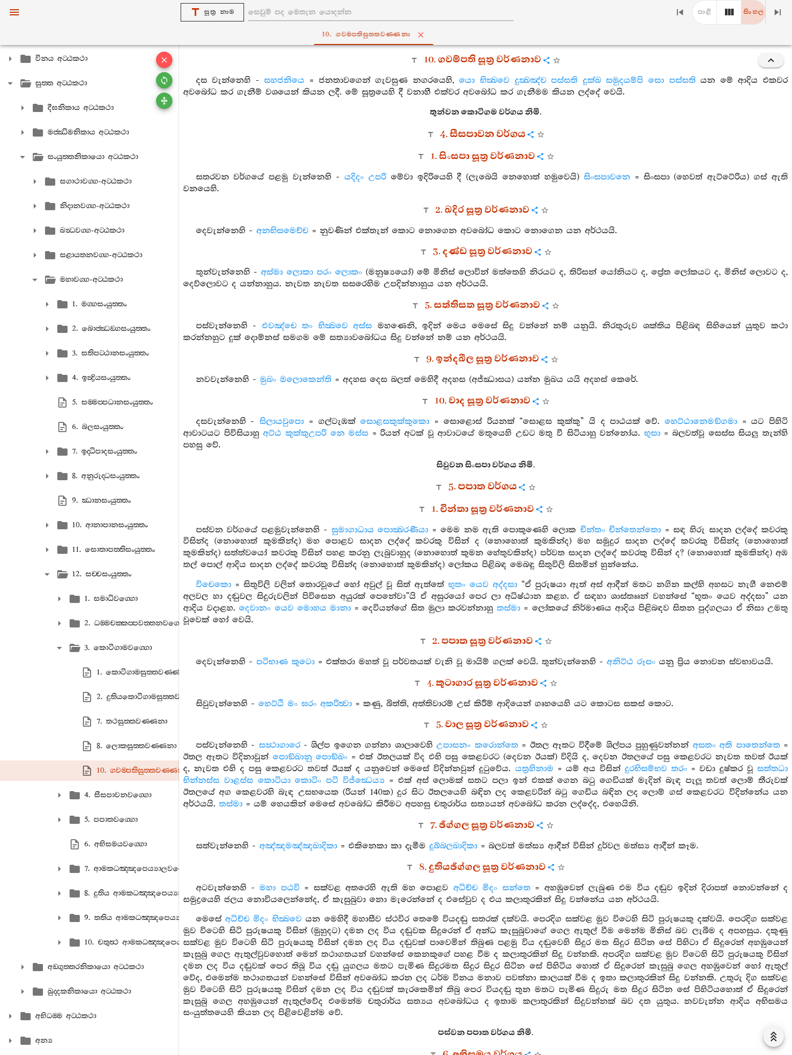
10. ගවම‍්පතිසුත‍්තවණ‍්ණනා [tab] (398, 35)
